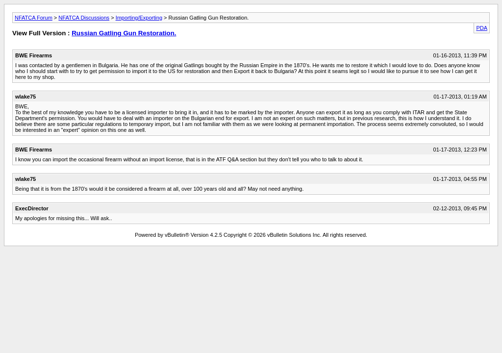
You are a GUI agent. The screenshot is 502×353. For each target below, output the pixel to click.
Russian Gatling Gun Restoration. (124, 33)
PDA (481, 28)
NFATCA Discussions (83, 18)
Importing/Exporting (139, 18)
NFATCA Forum (33, 18)
